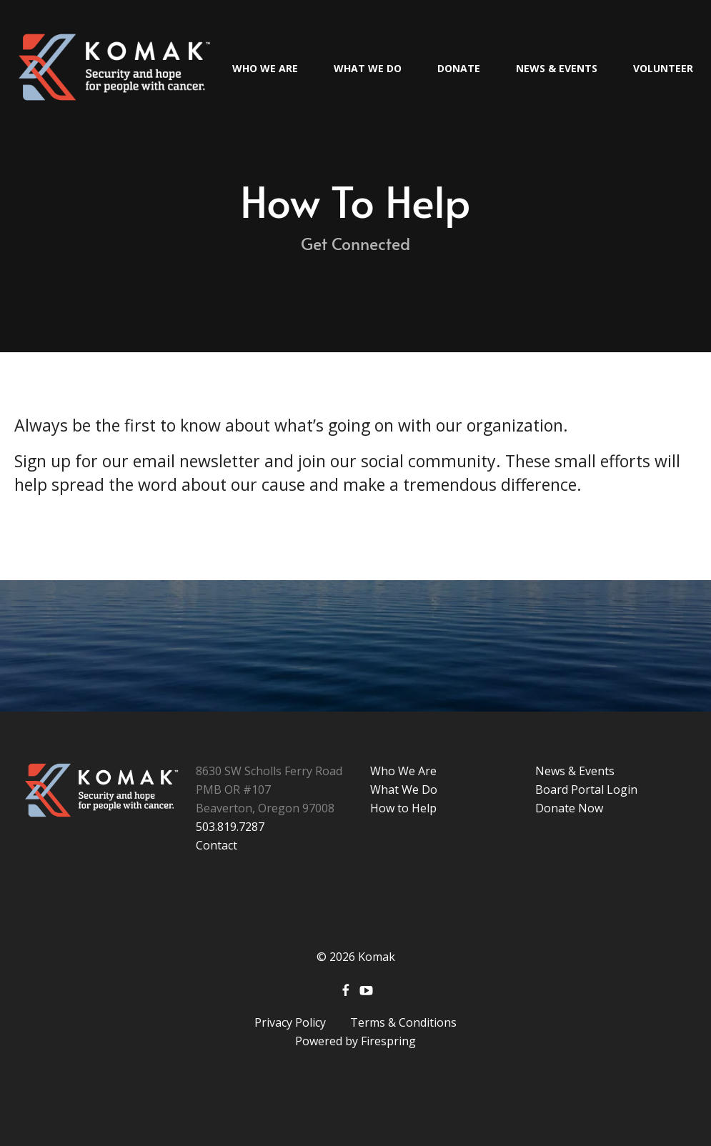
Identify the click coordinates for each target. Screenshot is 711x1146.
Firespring (388, 1041)
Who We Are (265, 68)
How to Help (403, 808)
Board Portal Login (586, 789)
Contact (216, 845)
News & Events (556, 68)
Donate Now (569, 808)
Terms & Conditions (403, 1022)
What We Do (368, 68)
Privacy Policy (290, 1022)
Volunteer (663, 68)
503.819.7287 (230, 826)
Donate (458, 68)
